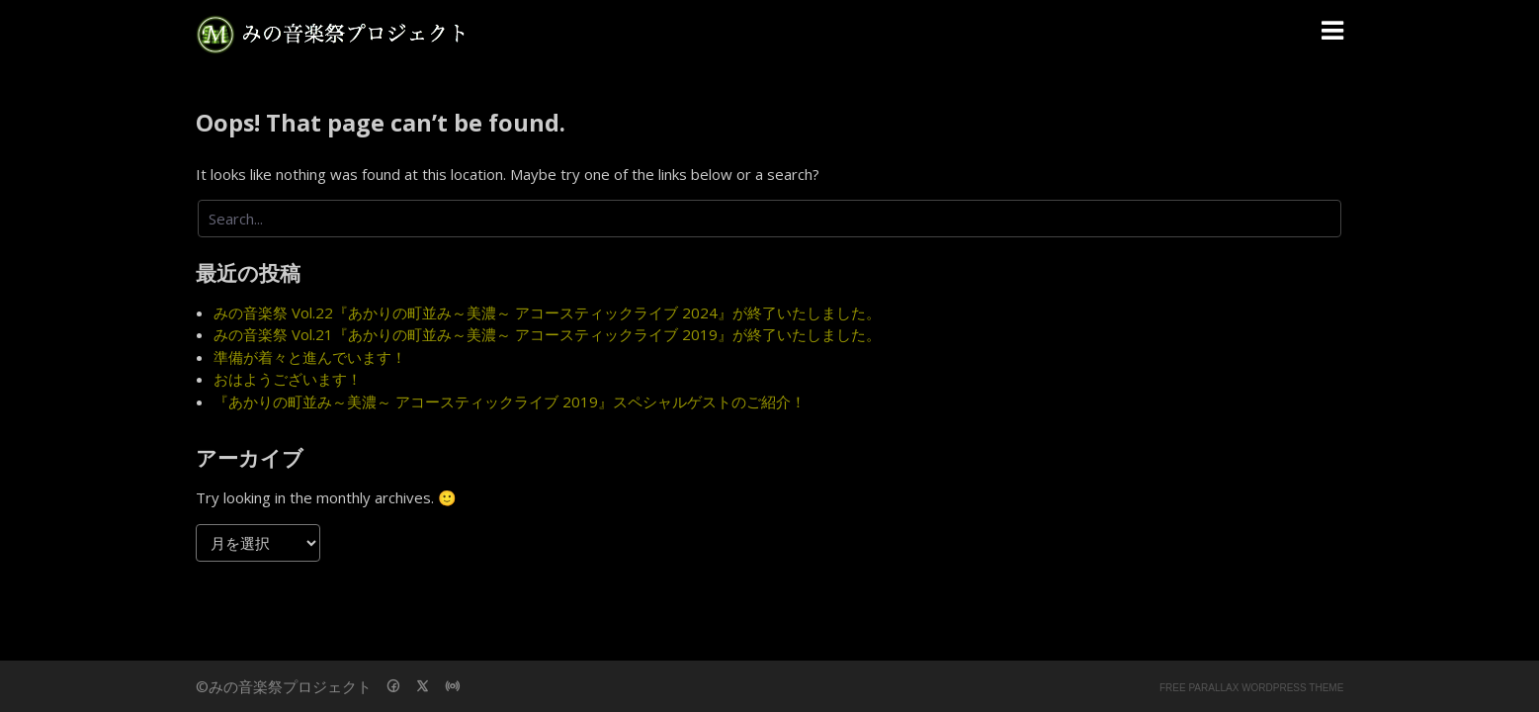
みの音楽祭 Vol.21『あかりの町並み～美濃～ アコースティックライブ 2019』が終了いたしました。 (547, 334)
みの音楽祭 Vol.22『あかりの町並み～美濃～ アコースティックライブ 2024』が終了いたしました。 (547, 312)
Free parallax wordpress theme (1251, 687)
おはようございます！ (288, 379)
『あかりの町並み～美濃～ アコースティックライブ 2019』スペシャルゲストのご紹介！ (510, 401)
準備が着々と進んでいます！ (310, 357)
